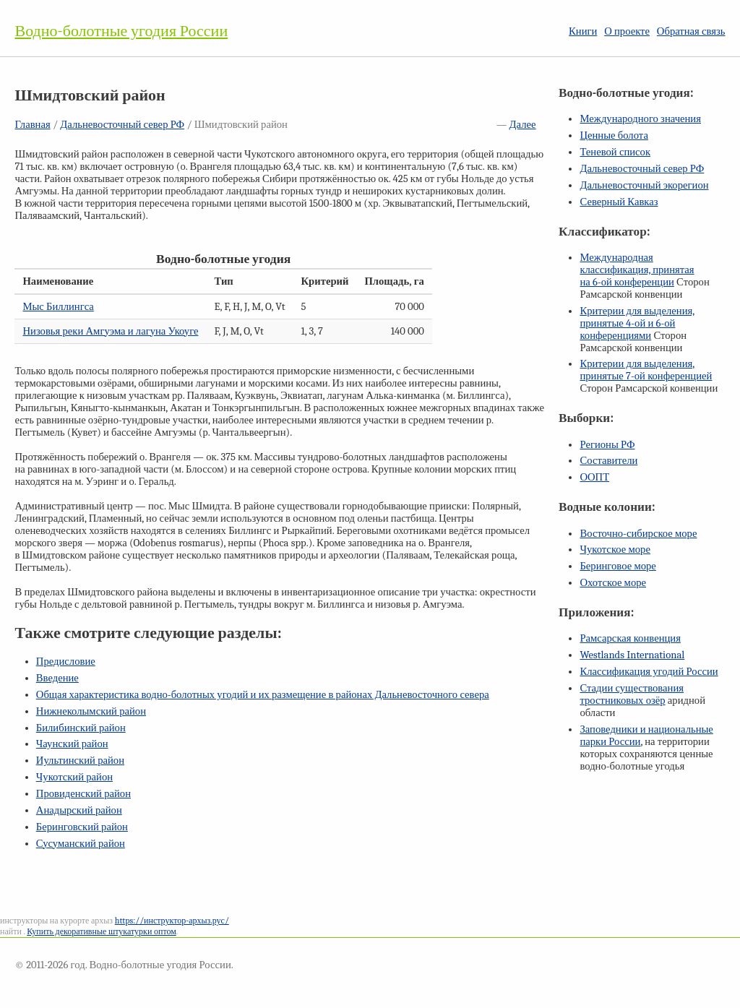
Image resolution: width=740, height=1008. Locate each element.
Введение (57, 678)
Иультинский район (80, 760)
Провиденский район (83, 794)
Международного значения (640, 119)
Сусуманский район (80, 843)
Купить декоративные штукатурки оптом (101, 931)
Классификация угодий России (649, 671)
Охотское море (613, 583)
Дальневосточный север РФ (122, 125)
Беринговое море (617, 566)
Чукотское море (615, 549)
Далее (522, 125)
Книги (583, 31)
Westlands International (632, 655)
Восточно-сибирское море (638, 533)
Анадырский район (79, 810)
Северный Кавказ (619, 202)
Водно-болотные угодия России (121, 31)
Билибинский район (81, 728)
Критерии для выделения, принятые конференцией (646, 370)
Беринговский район (82, 827)
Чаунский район (72, 744)
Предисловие (65, 661)
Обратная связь (691, 31)
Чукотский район (74, 777)
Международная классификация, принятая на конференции (637, 269)
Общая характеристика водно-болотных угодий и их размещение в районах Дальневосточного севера (262, 695)
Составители (608, 461)
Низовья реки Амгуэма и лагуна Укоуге (110, 331)
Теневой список (615, 152)
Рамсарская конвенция (630, 638)
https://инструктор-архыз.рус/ (172, 921)
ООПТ (594, 477)
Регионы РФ (607, 445)
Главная (32, 125)
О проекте (627, 31)
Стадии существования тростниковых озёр (632, 694)
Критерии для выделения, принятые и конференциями (637, 323)
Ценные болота (614, 135)
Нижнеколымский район (91, 711)
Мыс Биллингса (57, 307)
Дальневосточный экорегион (644, 185)
